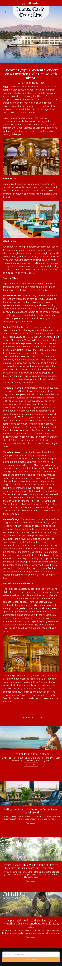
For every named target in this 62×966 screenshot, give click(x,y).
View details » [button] (31, 765)
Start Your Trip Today (31, 717)
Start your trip (31, 960)
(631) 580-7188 (30, 3)
